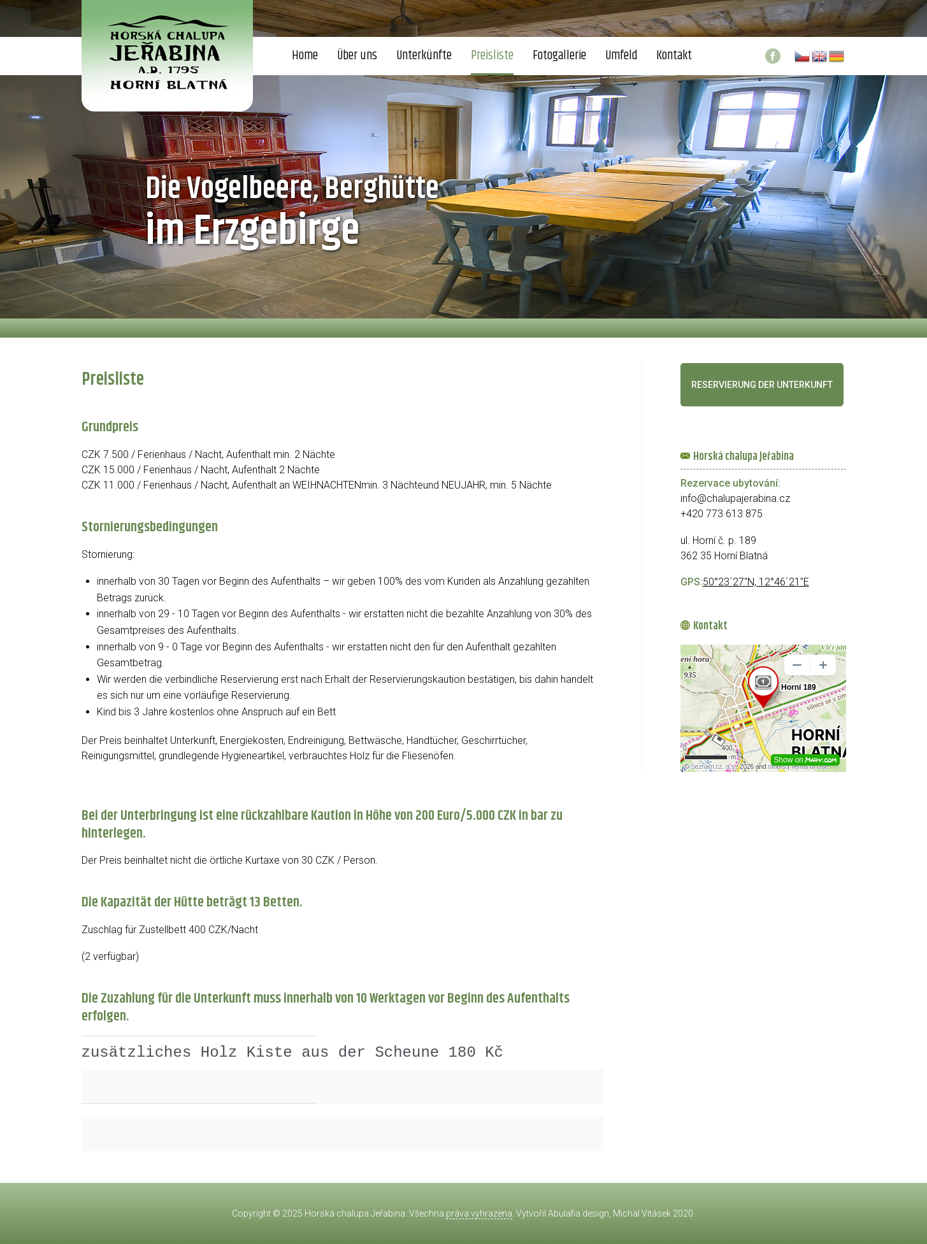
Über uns (357, 56)
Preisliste (492, 56)
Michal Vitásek (642, 1213)
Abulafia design (578, 1213)
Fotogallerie (559, 56)
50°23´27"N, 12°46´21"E (756, 582)
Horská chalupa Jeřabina (355, 1213)
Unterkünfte (424, 56)
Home (305, 56)
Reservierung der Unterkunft (762, 385)
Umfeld (621, 56)
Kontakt (674, 56)
